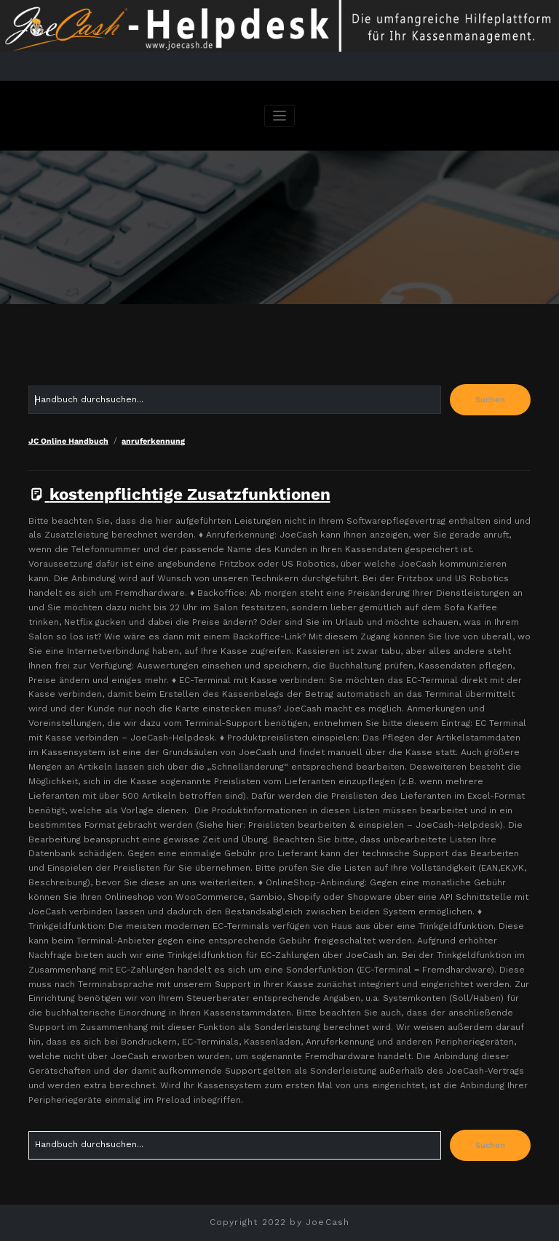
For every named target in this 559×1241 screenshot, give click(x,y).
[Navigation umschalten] (280, 116)
